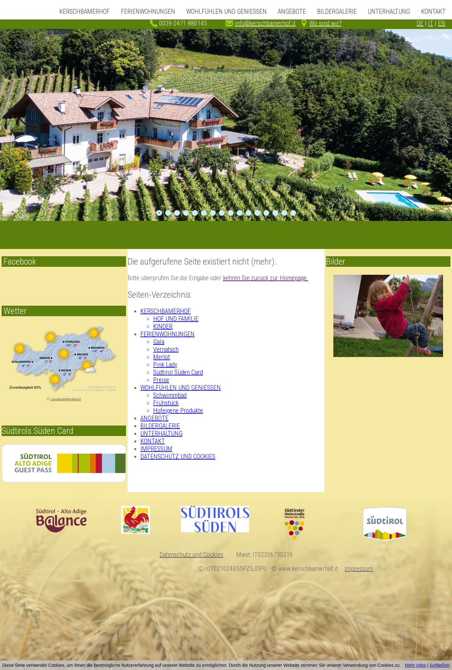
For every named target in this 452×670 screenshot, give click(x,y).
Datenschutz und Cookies (191, 554)
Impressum (359, 568)
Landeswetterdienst (65, 399)
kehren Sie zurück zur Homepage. (265, 278)
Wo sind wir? (325, 23)
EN (441, 23)
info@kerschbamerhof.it (265, 23)
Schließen (439, 665)
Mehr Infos (415, 665)
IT (430, 23)
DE (420, 23)
